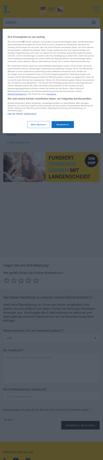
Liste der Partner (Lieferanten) (22, 141)
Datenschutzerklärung (17, 121)
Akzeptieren (63, 151)
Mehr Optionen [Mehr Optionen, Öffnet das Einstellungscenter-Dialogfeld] (38, 151)
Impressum (51, 121)
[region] (52, 108)
